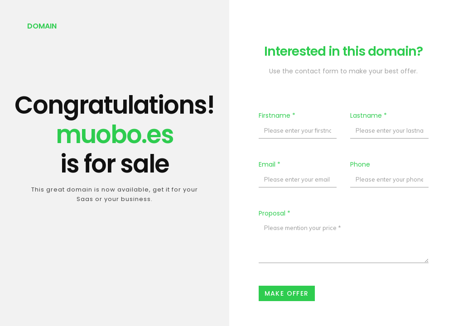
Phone (360, 164)
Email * (269, 164)
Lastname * (368, 115)
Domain (42, 26)
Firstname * (277, 115)
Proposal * (274, 213)
